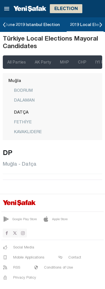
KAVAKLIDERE (28, 131)
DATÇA (21, 111)
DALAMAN (24, 99)
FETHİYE (23, 121)
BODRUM (23, 90)
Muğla (14, 80)
